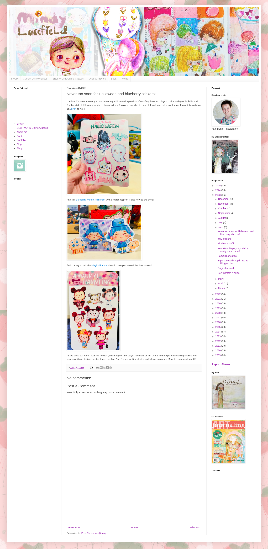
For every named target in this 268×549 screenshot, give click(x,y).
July (220, 222)
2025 (218, 185)
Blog (19, 144)
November (224, 203)
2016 (218, 322)
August (222, 218)
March (221, 288)
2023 (218, 195)
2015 (218, 327)
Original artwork (226, 268)
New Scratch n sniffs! (229, 273)
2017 (218, 317)
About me (22, 132)
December (224, 199)
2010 (218, 350)
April (221, 283)
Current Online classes (35, 78)
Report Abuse (221, 364)
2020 (218, 303)
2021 (218, 298)
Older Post (194, 527)
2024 (218, 190)
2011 (218, 345)
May (220, 278)
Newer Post (73, 527)
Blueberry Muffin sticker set (91, 199)
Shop (20, 148)
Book (114, 78)
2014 (218, 331)
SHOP (14, 78)
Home (125, 78)
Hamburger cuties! (227, 256)
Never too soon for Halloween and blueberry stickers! (236, 233)
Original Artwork (97, 78)
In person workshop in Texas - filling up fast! (234, 262)
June (221, 227)
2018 (218, 313)
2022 (218, 294)
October (222, 208)
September (224, 213)
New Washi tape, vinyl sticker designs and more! (233, 250)
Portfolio (21, 140)
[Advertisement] (134, 497)
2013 (218, 336)
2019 (218, 308)
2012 (218, 341)
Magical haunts (99, 265)
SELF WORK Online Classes (68, 78)
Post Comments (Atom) (93, 533)
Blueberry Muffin (226, 243)
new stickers (224, 238)
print (74, 108)
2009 (218, 355)
